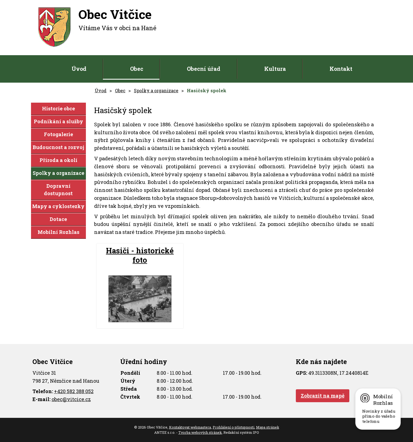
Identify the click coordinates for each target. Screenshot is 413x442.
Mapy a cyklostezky (58, 206)
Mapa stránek (267, 427)
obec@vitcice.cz (71, 399)
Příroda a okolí (58, 160)
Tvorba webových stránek (200, 432)
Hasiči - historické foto (140, 255)
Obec (136, 68)
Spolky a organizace (156, 90)
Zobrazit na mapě (322, 395)
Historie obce (58, 108)
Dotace (58, 219)
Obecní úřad (203, 68)
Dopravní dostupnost (58, 190)
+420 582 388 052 (74, 391)
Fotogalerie (58, 134)
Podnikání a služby (58, 121)
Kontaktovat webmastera (190, 427)
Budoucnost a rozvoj (58, 147)
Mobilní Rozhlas (58, 232)
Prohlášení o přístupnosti (233, 427)
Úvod (79, 68)
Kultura (275, 68)
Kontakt (341, 68)
